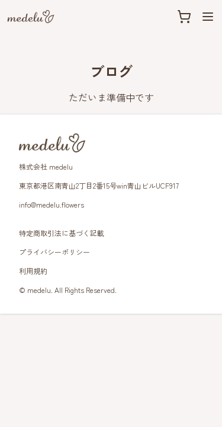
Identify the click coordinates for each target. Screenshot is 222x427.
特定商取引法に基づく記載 (61, 233)
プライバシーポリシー (54, 252)
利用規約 (33, 271)
